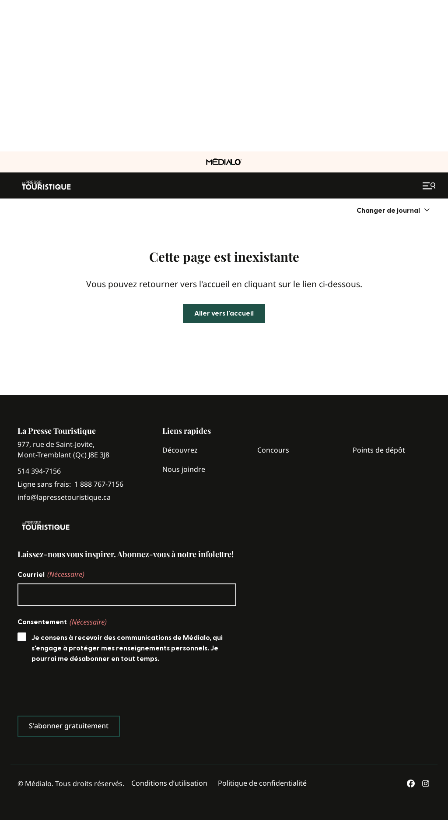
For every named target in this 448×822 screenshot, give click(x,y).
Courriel (51, 574)
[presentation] (84, 691)
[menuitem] (393, 210)
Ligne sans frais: (70, 484)
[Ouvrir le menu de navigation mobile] (430, 185)
